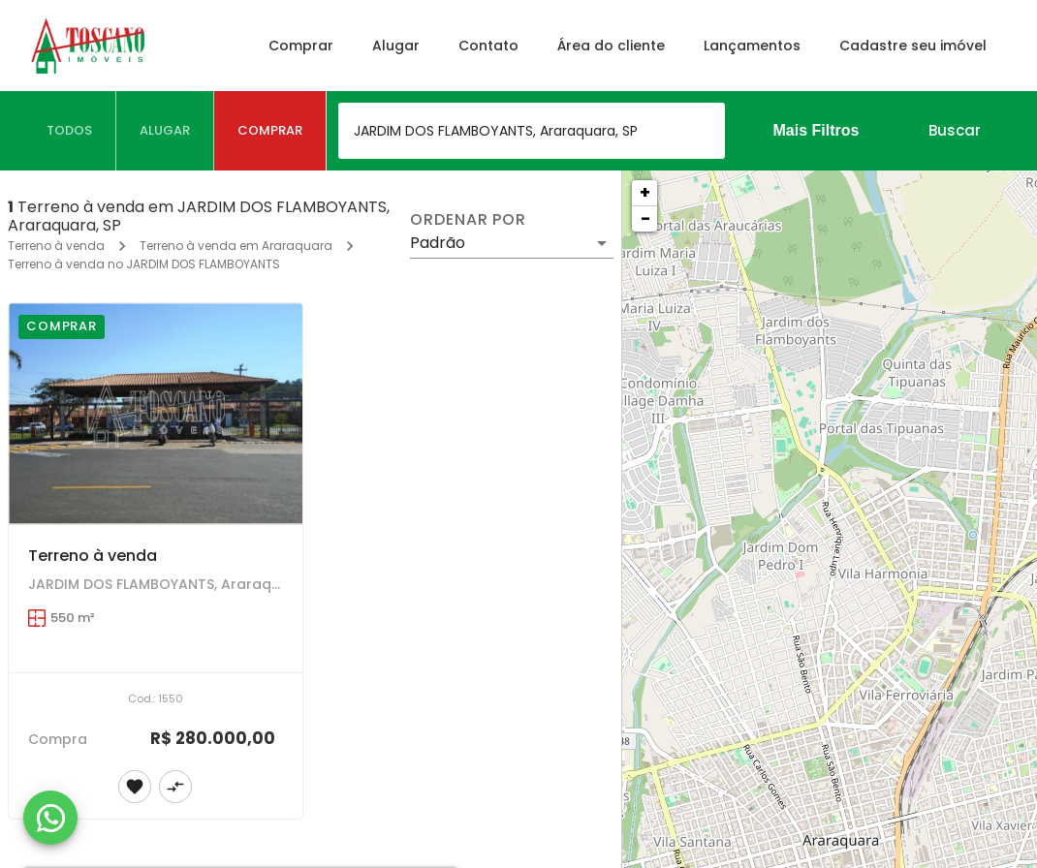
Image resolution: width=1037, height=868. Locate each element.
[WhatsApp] (50, 817)
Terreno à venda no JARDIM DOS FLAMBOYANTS (144, 264)
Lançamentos (750, 45)
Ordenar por (468, 220)
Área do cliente (609, 45)
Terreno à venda (56, 245)
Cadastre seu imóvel (911, 45)
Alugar (394, 45)
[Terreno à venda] (155, 413)
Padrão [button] (437, 243)
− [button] (645, 218)
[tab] (69, 130)
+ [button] (645, 192)
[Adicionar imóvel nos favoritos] (134, 786)
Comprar (299, 45)
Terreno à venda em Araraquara (236, 245)
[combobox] (531, 131)
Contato (486, 45)
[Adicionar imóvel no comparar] (175, 786)
